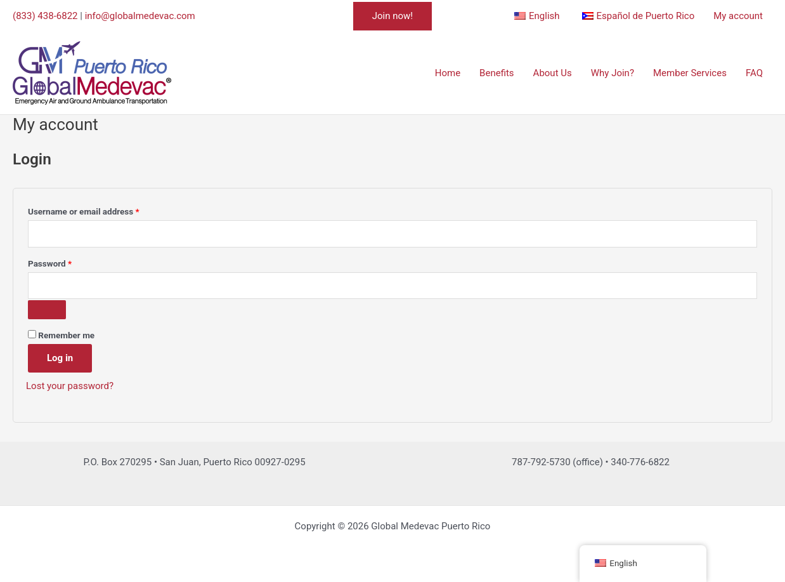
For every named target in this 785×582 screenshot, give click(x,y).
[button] (392, 16)
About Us (552, 73)
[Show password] (47, 309)
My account (738, 16)
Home (447, 73)
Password (67, 261)
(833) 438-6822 (45, 16)
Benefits (496, 73)
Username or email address (100, 209)
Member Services (690, 73)
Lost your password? (70, 386)
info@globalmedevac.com (140, 16)
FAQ (754, 73)
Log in (60, 358)
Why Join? (612, 73)
